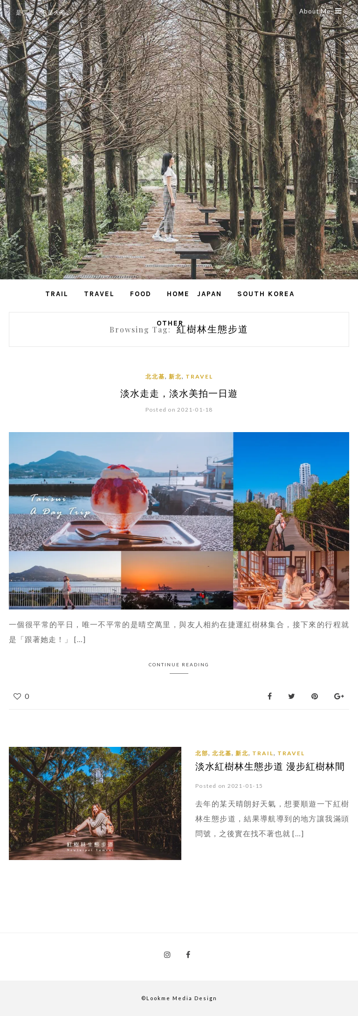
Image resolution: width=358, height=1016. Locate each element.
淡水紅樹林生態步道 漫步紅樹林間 (270, 765)
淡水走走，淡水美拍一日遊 (179, 392)
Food (140, 294)
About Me (320, 11)
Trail (57, 294)
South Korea (266, 294)
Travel (99, 294)
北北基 (155, 376)
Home (178, 294)
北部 (201, 753)
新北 (175, 376)
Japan (209, 294)
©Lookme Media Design (179, 998)
